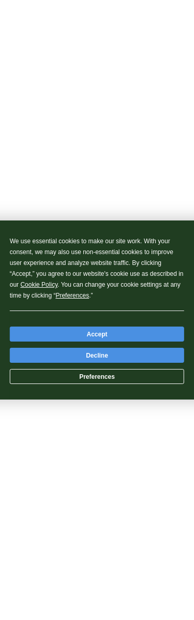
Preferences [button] (72, 295)
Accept (96, 334)
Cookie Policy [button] (38, 284)
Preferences (97, 376)
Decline (97, 355)
